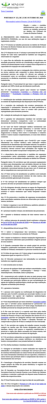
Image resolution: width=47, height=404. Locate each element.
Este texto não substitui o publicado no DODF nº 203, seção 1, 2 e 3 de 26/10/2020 (24, 400)
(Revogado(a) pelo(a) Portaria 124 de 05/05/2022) (23, 21)
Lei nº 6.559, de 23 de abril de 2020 (15, 222)
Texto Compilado (7, 11)
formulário (5, 318)
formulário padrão (39, 302)
